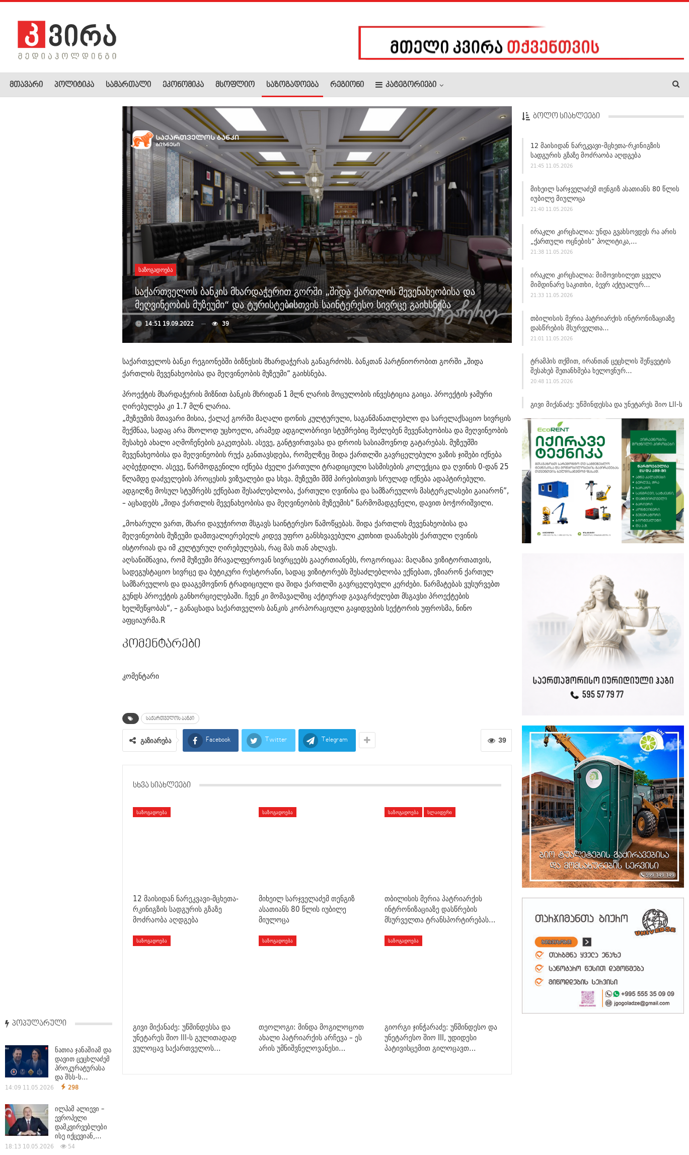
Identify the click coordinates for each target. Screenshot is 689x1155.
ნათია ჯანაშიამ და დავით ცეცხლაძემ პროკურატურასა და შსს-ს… (83, 156)
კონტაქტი (116, 1116)
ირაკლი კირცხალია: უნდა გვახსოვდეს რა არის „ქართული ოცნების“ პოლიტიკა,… (603, 241)
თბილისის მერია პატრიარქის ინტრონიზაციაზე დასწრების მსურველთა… (602, 327)
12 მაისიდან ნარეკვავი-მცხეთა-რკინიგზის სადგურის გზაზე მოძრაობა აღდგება (595, 155)
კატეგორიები (405, 85)
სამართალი (128, 85)
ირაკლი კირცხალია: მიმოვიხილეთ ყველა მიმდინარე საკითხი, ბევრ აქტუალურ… (595, 284)
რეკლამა (74, 1116)
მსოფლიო (235, 85)
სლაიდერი (439, 812)
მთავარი (26, 85)
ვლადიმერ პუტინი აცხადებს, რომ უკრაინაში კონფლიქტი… (83, 273)
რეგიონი (347, 85)
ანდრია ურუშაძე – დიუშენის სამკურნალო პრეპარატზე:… (82, 332)
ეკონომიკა (183, 85)
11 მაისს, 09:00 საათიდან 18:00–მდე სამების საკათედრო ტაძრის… (56, 725)
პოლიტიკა (74, 85)
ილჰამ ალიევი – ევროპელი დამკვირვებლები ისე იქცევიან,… (81, 214)
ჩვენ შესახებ (26, 1116)
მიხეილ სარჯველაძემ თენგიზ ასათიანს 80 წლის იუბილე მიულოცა (604, 198)
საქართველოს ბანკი (170, 718)
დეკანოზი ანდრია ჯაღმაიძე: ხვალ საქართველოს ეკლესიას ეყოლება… (57, 462)
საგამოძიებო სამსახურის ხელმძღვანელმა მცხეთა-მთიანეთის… (55, 395)
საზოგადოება (292, 85)
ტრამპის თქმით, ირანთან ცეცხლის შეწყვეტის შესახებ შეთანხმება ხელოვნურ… (600, 370)
